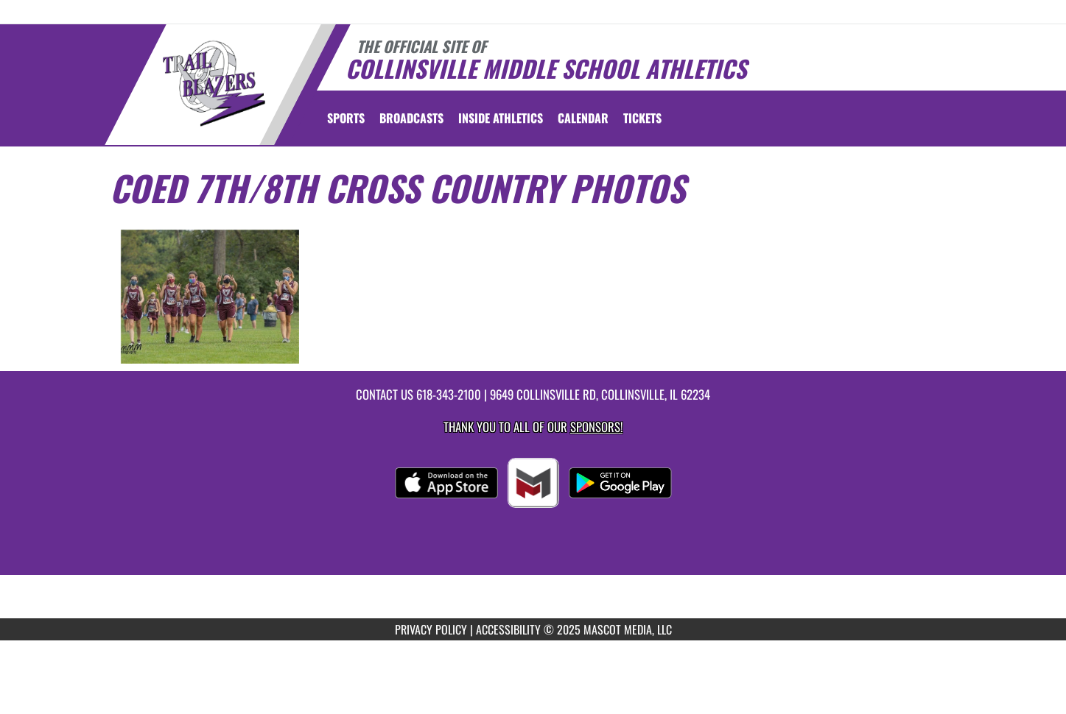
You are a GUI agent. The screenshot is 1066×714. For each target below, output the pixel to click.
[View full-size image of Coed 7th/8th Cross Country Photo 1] (210, 296)
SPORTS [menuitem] (346, 118)
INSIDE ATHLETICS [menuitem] (500, 118)
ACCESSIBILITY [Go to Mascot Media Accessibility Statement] (508, 629)
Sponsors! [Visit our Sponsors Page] (596, 426)
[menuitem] (411, 118)
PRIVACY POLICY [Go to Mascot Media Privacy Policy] (431, 629)
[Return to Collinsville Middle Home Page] (213, 83)
